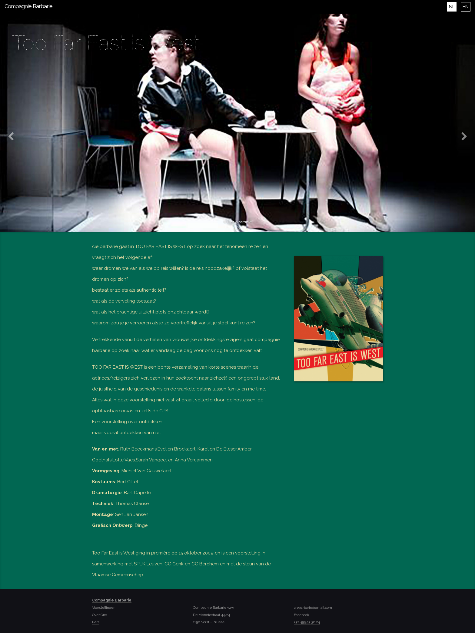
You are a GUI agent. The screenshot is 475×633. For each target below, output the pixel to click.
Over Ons (99, 615)
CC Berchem (205, 564)
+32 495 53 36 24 (307, 622)
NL (452, 6)
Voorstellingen (103, 607)
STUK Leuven (148, 564)
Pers (95, 622)
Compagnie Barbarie (28, 6)
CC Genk (174, 564)
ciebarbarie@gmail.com (313, 607)
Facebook (301, 615)
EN (466, 6)
